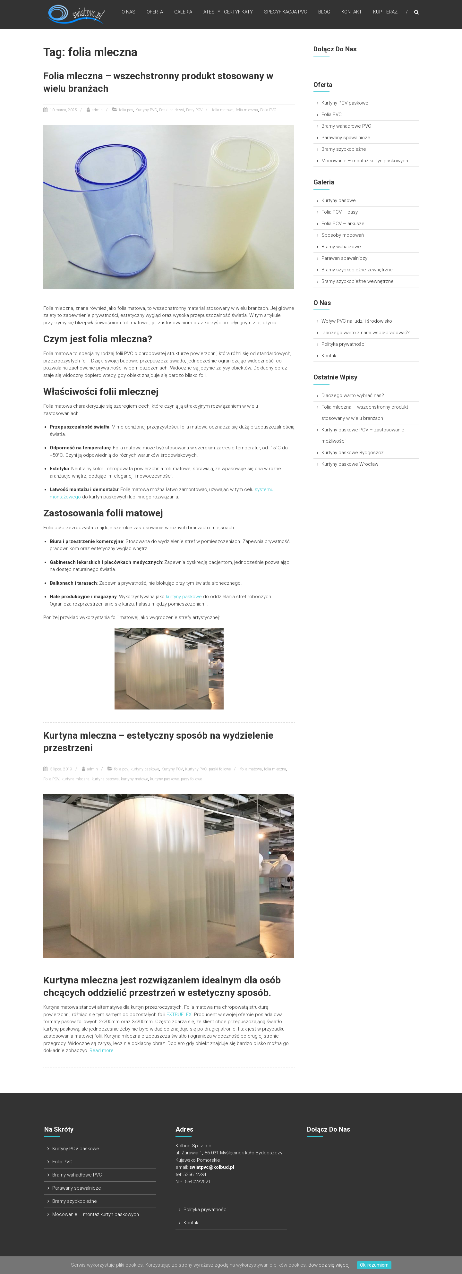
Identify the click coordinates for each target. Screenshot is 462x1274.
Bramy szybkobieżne (343, 149)
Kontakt (351, 12)
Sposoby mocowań (342, 235)
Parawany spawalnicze (345, 137)
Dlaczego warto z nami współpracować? (365, 332)
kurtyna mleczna (76, 779)
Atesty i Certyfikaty (228, 12)
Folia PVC (268, 109)
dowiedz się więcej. (329, 1265)
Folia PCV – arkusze (342, 223)
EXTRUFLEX (179, 1014)
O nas (128, 12)
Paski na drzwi (171, 109)
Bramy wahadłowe (341, 247)
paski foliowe (220, 769)
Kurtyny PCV (172, 769)
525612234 (194, 1174)
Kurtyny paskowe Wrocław (349, 464)
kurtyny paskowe (184, 596)
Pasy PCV (194, 109)
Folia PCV (51, 779)
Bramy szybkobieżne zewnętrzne (357, 270)
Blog (324, 12)
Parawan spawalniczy (344, 258)
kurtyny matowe (134, 779)
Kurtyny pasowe (338, 200)
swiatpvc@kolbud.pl (211, 1167)
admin (97, 109)
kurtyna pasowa (105, 779)
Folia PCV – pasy (339, 212)
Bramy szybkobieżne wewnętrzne (357, 281)
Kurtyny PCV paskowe (344, 103)
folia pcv (126, 109)
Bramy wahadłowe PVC (346, 126)
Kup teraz (385, 12)
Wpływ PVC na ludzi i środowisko (356, 321)
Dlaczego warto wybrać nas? (352, 395)
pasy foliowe (191, 779)
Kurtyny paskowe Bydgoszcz (352, 452)
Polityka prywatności (343, 344)
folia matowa (223, 109)
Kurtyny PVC (146, 109)
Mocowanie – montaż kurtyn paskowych (364, 161)
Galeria (183, 12)
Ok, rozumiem (374, 1265)
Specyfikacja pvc (285, 12)
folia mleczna (247, 109)
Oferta (155, 12)
